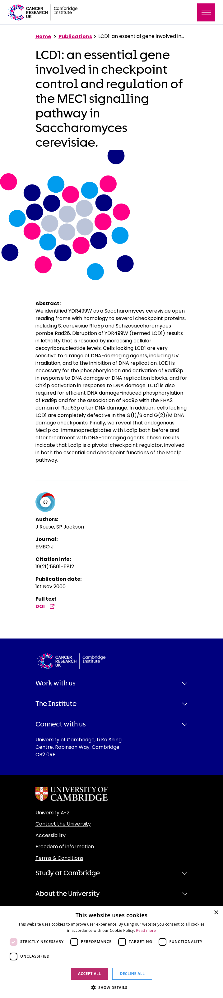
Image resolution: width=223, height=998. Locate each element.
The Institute (56, 703)
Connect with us (60, 724)
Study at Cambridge (67, 873)
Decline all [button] (132, 973)
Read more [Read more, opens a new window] (146, 930)
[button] (112, 987)
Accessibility (50, 835)
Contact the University (63, 823)
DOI (45, 606)
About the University (67, 893)
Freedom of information (64, 846)
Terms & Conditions (59, 858)
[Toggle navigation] (206, 12)
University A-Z (52, 812)
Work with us (55, 683)
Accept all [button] (89, 973)
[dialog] (111, 952)
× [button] (216, 912)
